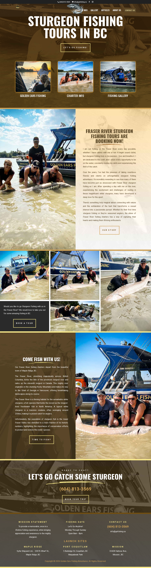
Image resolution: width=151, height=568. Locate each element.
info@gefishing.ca (118, 531)
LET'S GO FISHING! (75, 47)
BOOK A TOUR (24, 323)
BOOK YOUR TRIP (75, 499)
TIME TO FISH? (41, 439)
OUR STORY (109, 230)
